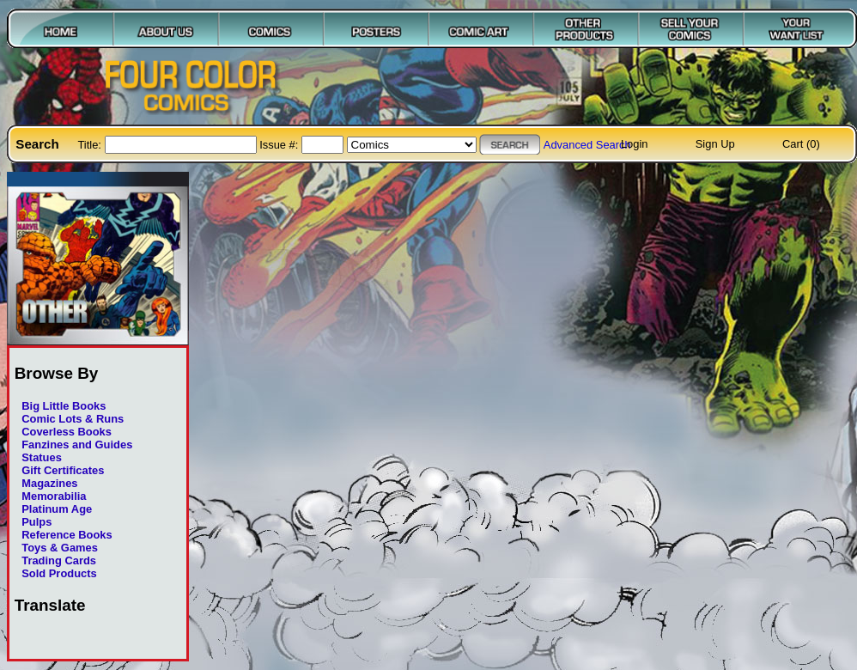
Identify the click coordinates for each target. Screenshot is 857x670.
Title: (90, 144)
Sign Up (715, 143)
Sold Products (58, 573)
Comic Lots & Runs (72, 418)
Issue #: (280, 144)
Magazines (49, 483)
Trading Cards (58, 560)
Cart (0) (801, 143)
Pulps (36, 521)
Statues (41, 457)
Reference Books (66, 534)
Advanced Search (587, 144)
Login (634, 143)
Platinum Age (56, 508)
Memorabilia (53, 496)
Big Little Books (63, 405)
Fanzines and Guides (76, 444)
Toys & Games (59, 547)
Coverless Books (66, 431)
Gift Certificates (62, 470)
